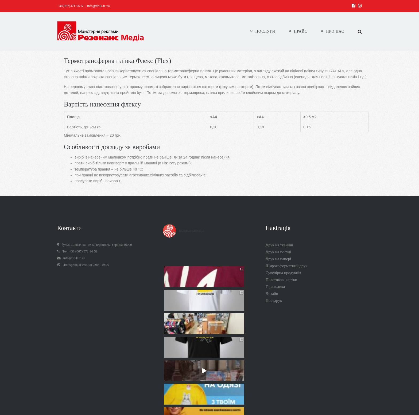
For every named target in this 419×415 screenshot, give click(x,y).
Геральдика (275, 286)
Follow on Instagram (210, 366)
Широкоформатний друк (286, 266)
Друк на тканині (279, 245)
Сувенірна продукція (283, 273)
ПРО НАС (332, 31)
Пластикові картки (281, 280)
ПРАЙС (298, 31)
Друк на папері (278, 259)
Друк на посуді (278, 252)
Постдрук (274, 300)
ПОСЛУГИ (262, 31)
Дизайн (272, 293)
